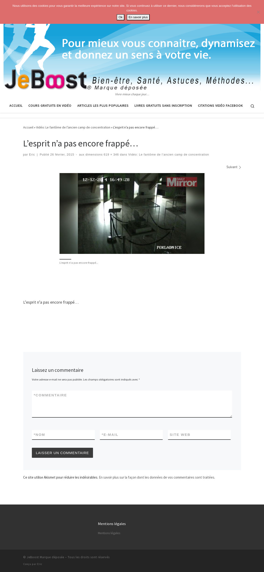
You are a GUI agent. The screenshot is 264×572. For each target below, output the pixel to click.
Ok (121, 17)
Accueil (28, 127)
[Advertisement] (132, 281)
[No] (258, 12)
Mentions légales (109, 533)
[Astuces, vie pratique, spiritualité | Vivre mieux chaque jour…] (132, 46)
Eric (32, 154)
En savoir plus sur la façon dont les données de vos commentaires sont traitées (156, 477)
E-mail (110, 434)
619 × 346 (111, 154)
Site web (180, 435)
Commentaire (50, 395)
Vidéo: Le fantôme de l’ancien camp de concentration (73, 127)
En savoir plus (138, 17)
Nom (39, 434)
